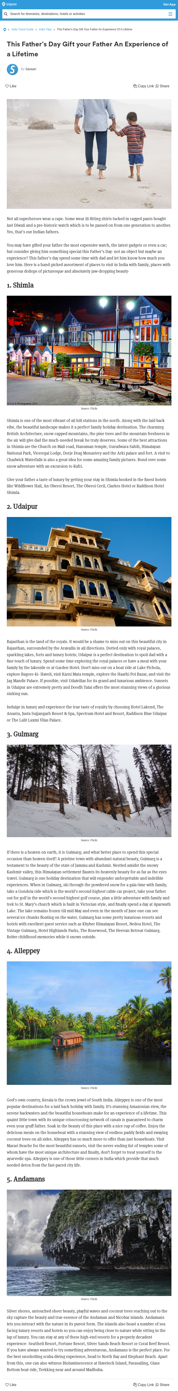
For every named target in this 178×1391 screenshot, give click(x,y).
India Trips (45, 29)
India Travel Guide (22, 29)
